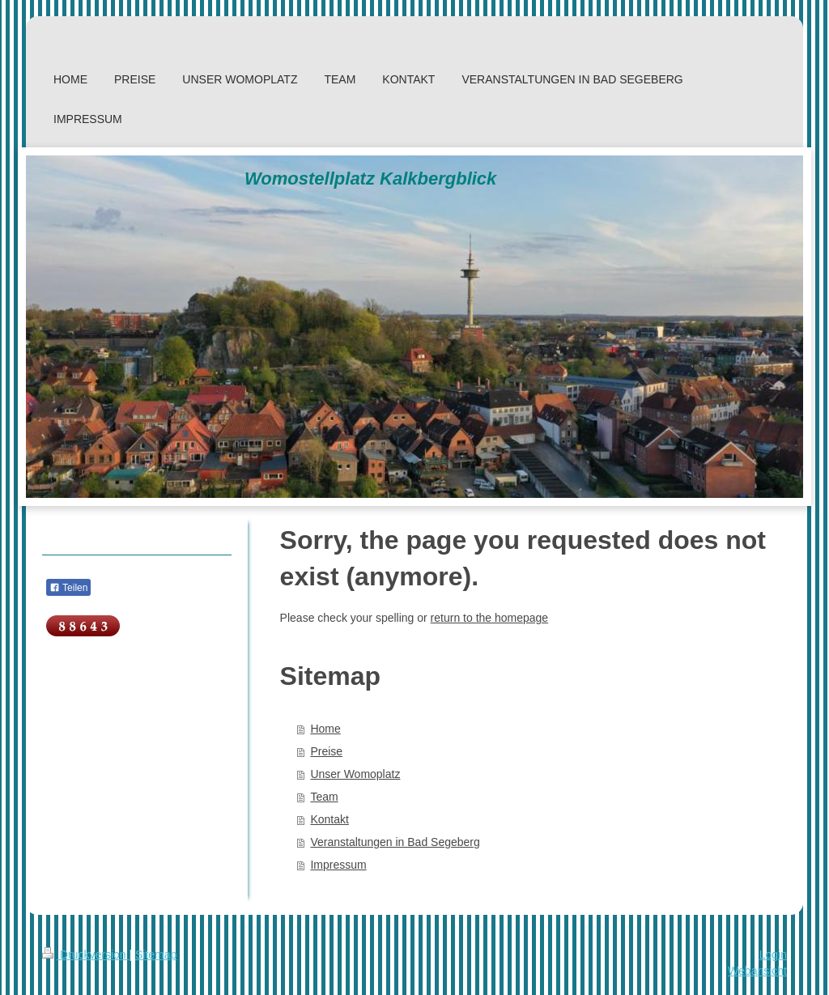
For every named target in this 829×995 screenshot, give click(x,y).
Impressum (338, 864)
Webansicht (757, 970)
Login (773, 954)
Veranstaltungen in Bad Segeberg (394, 842)
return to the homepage (490, 617)
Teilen (68, 587)
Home (325, 728)
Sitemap (155, 954)
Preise (326, 751)
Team (324, 796)
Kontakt (329, 819)
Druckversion (85, 954)
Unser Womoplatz (355, 774)
